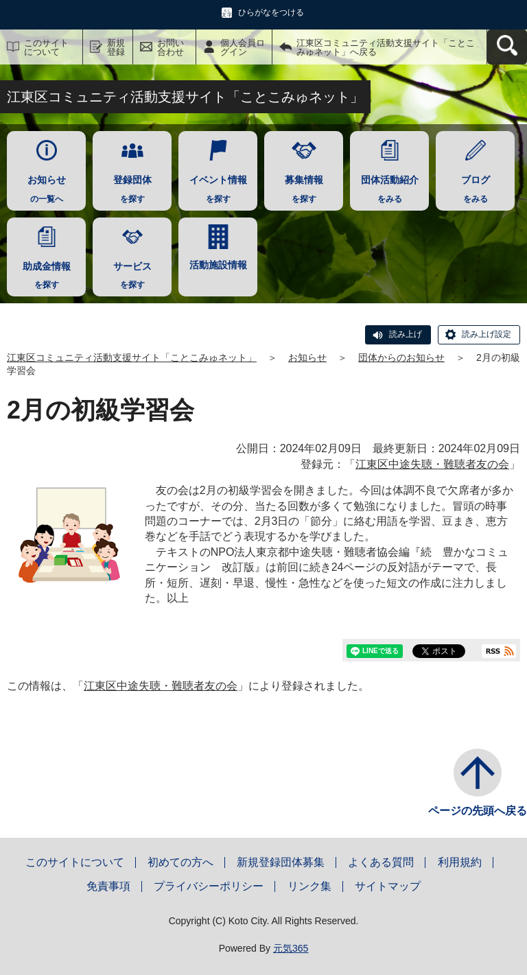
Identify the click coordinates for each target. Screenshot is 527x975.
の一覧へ (46, 185)
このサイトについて (46, 47)
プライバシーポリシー (209, 886)
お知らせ (307, 357)
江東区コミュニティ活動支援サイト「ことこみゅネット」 (132, 357)
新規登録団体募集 (281, 862)
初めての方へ (180, 862)
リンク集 (309, 886)
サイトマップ (388, 886)
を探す (132, 185)
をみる (389, 185)
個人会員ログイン (242, 47)
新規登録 (116, 47)
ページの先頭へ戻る (477, 811)
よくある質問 (381, 862)
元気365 (290, 948)
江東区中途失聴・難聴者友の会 (432, 464)
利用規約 (460, 862)
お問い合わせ (170, 47)
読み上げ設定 (486, 334)
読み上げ (405, 334)
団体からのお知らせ (401, 357)
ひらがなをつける (271, 12)
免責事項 (108, 886)
